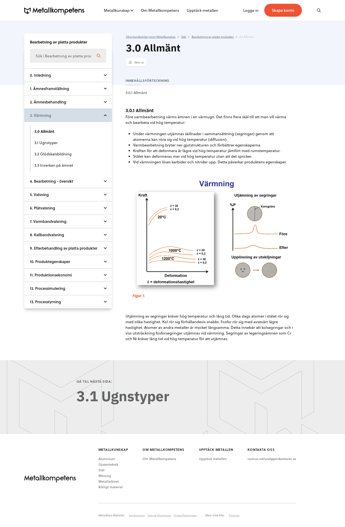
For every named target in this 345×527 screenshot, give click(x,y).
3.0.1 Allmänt (136, 92)
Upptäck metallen (202, 10)
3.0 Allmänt (44, 131)
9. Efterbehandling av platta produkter (63, 248)
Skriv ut (136, 62)
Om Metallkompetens (160, 10)
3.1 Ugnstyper (46, 142)
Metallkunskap (117, 10)
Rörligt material (110, 486)
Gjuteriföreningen (185, 515)
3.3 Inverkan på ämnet (53, 165)
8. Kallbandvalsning (47, 234)
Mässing (104, 475)
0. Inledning (40, 75)
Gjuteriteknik (108, 464)
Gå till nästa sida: (94, 381)
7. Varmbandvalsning (48, 221)
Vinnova (234, 515)
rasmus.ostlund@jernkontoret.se (272, 458)
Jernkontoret (137, 515)
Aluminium (106, 458)
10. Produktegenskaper (50, 261)
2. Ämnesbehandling (48, 102)
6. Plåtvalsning (42, 208)
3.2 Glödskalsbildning (53, 154)
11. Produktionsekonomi (51, 275)
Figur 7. (139, 295)
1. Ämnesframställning (49, 88)
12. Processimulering (47, 288)
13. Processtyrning (45, 301)
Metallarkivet (108, 481)
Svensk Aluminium (159, 515)
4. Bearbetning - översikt (51, 181)
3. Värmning (40, 115)
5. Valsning (39, 194)
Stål (101, 470)
